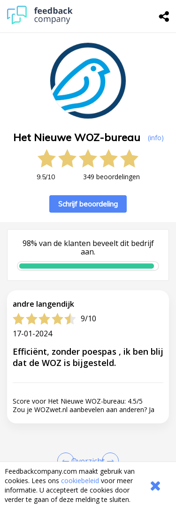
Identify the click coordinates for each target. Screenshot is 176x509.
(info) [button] (156, 137)
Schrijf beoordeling (88, 203)
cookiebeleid (80, 480)
